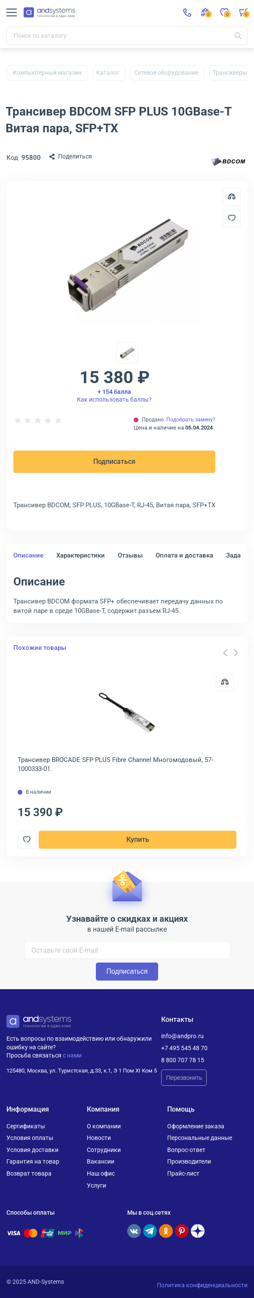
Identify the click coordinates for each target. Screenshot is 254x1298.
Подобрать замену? (190, 420)
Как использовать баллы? (114, 395)
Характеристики (80, 555)
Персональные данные (199, 1137)
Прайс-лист (183, 1173)
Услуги (96, 1185)
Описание (28, 555)
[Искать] (238, 35)
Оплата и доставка (184, 555)
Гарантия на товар (32, 1161)
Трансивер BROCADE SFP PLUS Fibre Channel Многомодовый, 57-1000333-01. (115, 764)
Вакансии (100, 1161)
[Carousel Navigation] (230, 653)
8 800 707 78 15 (182, 1060)
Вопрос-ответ (186, 1149)
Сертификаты (25, 1126)
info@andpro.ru (182, 1036)
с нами (72, 1055)
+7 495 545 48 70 (184, 1048)
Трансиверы (230, 72)
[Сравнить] (225, 682)
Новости (99, 1137)
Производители (189, 1161)
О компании (104, 1126)
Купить (137, 839)
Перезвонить (184, 1077)
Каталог (107, 72)
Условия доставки (32, 1149)
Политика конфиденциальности (202, 1285)
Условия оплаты (29, 1137)
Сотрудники (104, 1149)
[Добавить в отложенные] (232, 218)
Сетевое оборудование (166, 72)
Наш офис (101, 1173)
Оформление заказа (195, 1126)
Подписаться (114, 461)
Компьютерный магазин (47, 72)
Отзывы (130, 555)
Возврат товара (29, 1173)
